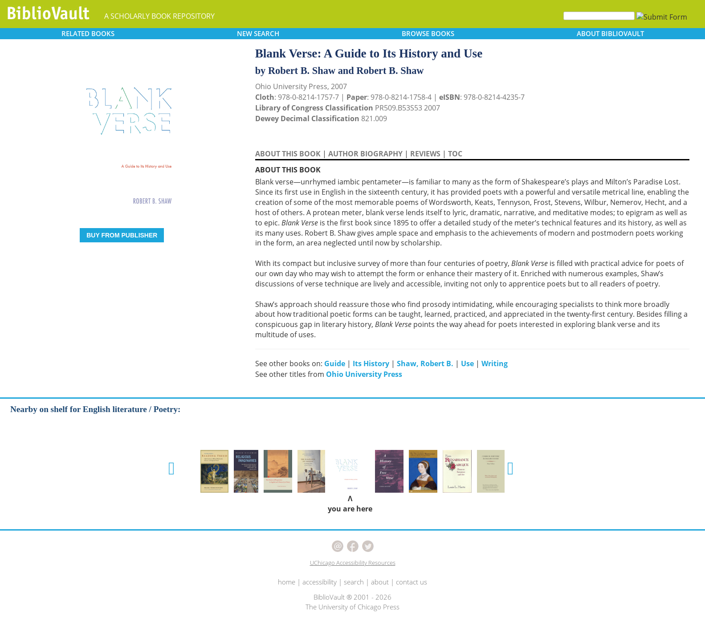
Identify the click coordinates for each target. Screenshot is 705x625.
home (286, 581)
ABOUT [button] (610, 33)
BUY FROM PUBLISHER (121, 235)
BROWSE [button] (428, 33)
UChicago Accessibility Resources (352, 563)
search (354, 581)
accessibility (319, 581)
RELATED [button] (87, 33)
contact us (411, 581)
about (380, 581)
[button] (171, 469)
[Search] (599, 16)
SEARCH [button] (258, 33)
